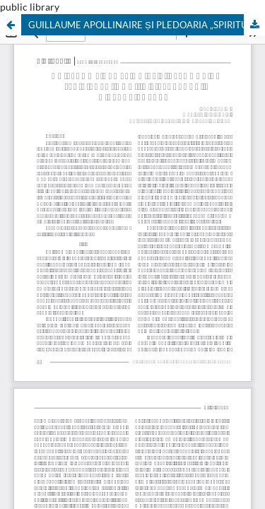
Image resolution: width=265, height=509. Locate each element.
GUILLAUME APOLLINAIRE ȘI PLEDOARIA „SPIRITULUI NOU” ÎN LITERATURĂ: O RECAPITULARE (146, 24)
